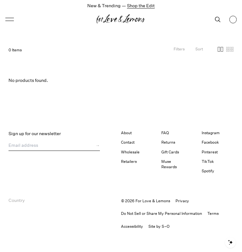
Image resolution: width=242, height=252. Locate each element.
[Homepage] (121, 19)
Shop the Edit (141, 5)
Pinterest (210, 152)
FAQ (165, 132)
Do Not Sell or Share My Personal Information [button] (161, 213)
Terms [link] (213, 213)
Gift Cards (170, 152)
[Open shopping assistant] (230, 242)
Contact (128, 142)
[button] (9, 19)
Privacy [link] (182, 200)
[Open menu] (33, 19)
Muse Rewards (169, 164)
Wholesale (130, 152)
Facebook (210, 142)
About (126, 132)
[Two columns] (220, 50)
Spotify (208, 171)
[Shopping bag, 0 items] (233, 19)
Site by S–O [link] (159, 226)
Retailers (129, 161)
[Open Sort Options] (199, 50)
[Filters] (179, 50)
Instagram (211, 132)
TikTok (208, 161)
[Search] (217, 19)
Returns (168, 142)
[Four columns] (229, 50)
